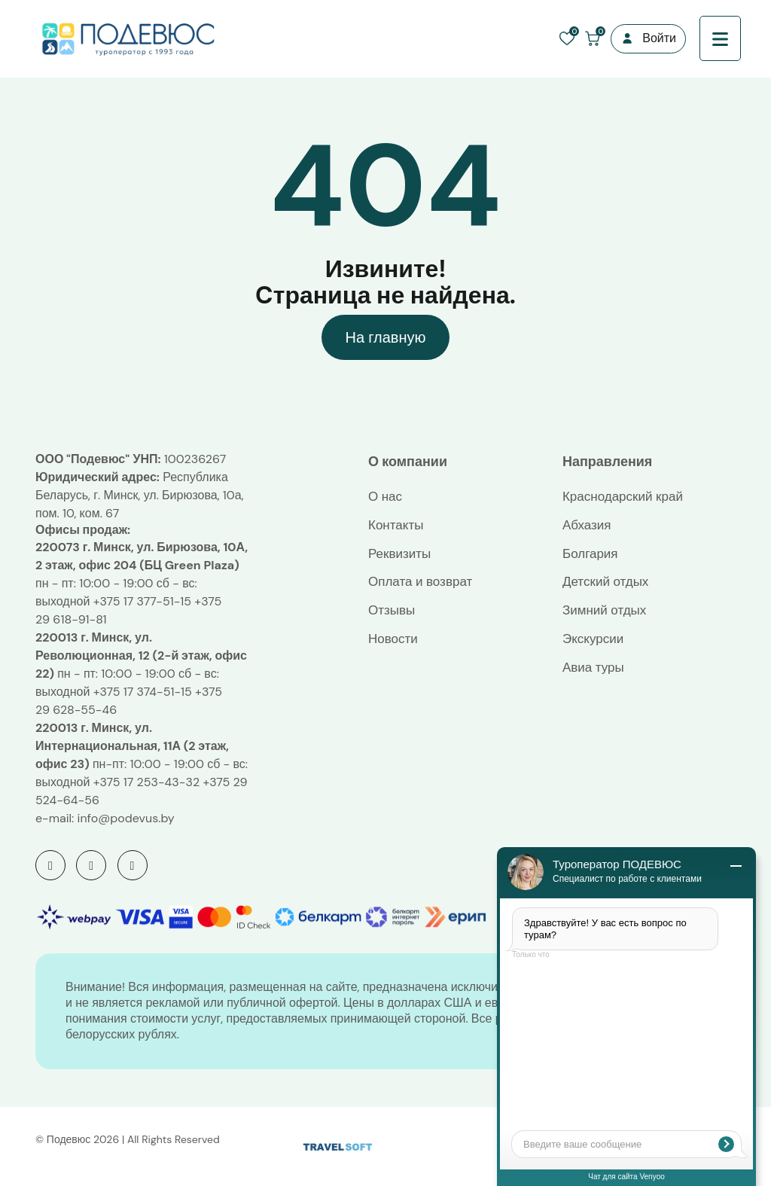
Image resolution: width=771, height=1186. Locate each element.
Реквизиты (399, 553)
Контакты (395, 525)
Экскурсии (592, 638)
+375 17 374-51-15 (142, 692)
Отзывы (391, 610)
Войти (659, 38)
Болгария (590, 553)
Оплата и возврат (420, 581)
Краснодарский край (622, 496)
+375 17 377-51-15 (142, 601)
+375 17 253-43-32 (146, 782)
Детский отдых (605, 581)
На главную (385, 337)
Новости (393, 638)
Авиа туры (593, 667)
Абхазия (586, 525)
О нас (385, 496)
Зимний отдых (604, 610)
